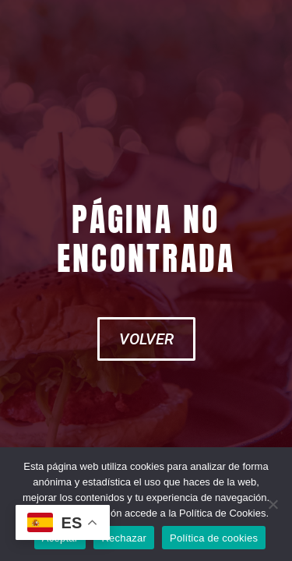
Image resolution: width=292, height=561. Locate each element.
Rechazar (123, 538)
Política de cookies (214, 538)
